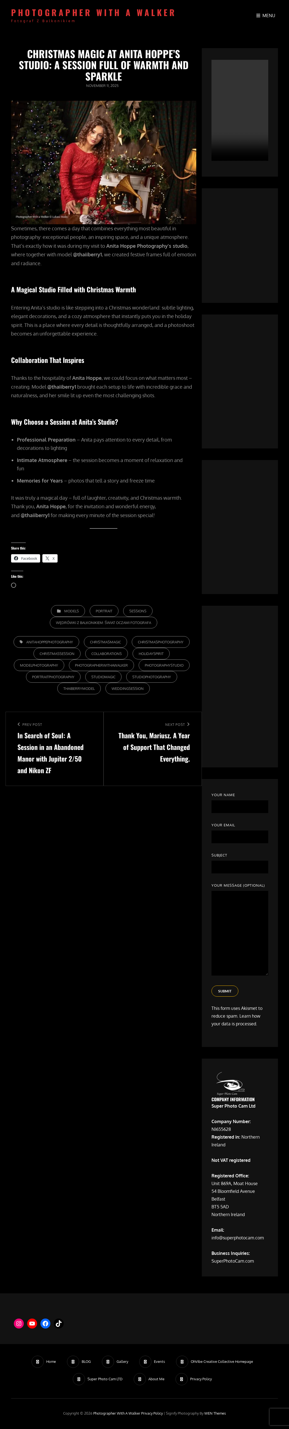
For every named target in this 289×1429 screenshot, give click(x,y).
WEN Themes (215, 1414)
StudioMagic (103, 677)
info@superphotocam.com (237, 1238)
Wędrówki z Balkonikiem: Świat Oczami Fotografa (103, 622)
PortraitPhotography (53, 677)
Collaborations (106, 653)
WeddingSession (128, 688)
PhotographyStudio (164, 665)
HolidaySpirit (151, 653)
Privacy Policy (152, 1414)
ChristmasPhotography (161, 642)
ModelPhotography (39, 665)
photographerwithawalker (101, 665)
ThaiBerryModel (79, 688)
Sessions (137, 611)
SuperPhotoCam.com (232, 1262)
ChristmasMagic (105, 642)
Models (71, 611)
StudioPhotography (151, 677)
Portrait (104, 611)
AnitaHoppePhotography (49, 642)
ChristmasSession (57, 653)
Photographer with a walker (93, 12)
